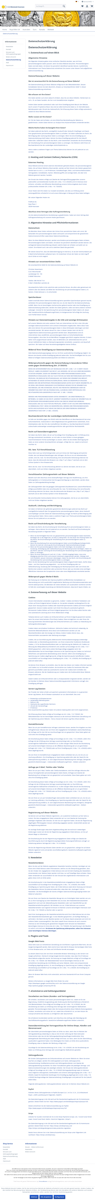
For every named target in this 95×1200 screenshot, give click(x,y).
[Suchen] (64, 6)
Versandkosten (43, 1181)
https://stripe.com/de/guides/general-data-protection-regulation (49, 1128)
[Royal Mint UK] (14, 29)
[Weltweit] (50, 29)
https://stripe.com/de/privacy (59, 1126)
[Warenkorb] (92, 6)
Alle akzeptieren (46, 1197)
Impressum (9, 65)
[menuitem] (50, 7)
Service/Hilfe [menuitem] (87, 2)
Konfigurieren (59, 1197)
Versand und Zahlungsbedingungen (13, 53)
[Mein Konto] (87, 6)
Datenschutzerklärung (13, 60)
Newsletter (9, 46)
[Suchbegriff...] (50, 6)
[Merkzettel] (82, 6)
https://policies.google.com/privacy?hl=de (42, 986)
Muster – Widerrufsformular (34, 1147)
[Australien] (26, 29)
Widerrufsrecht (11, 57)
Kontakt (8, 49)
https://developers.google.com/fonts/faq (41, 983)
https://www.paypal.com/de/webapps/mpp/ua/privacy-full (47, 1108)
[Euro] (35, 29)
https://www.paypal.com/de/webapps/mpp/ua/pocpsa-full (69, 1101)
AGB (7, 62)
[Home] (4, 29)
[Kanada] (42, 29)
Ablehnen (34, 1197)
